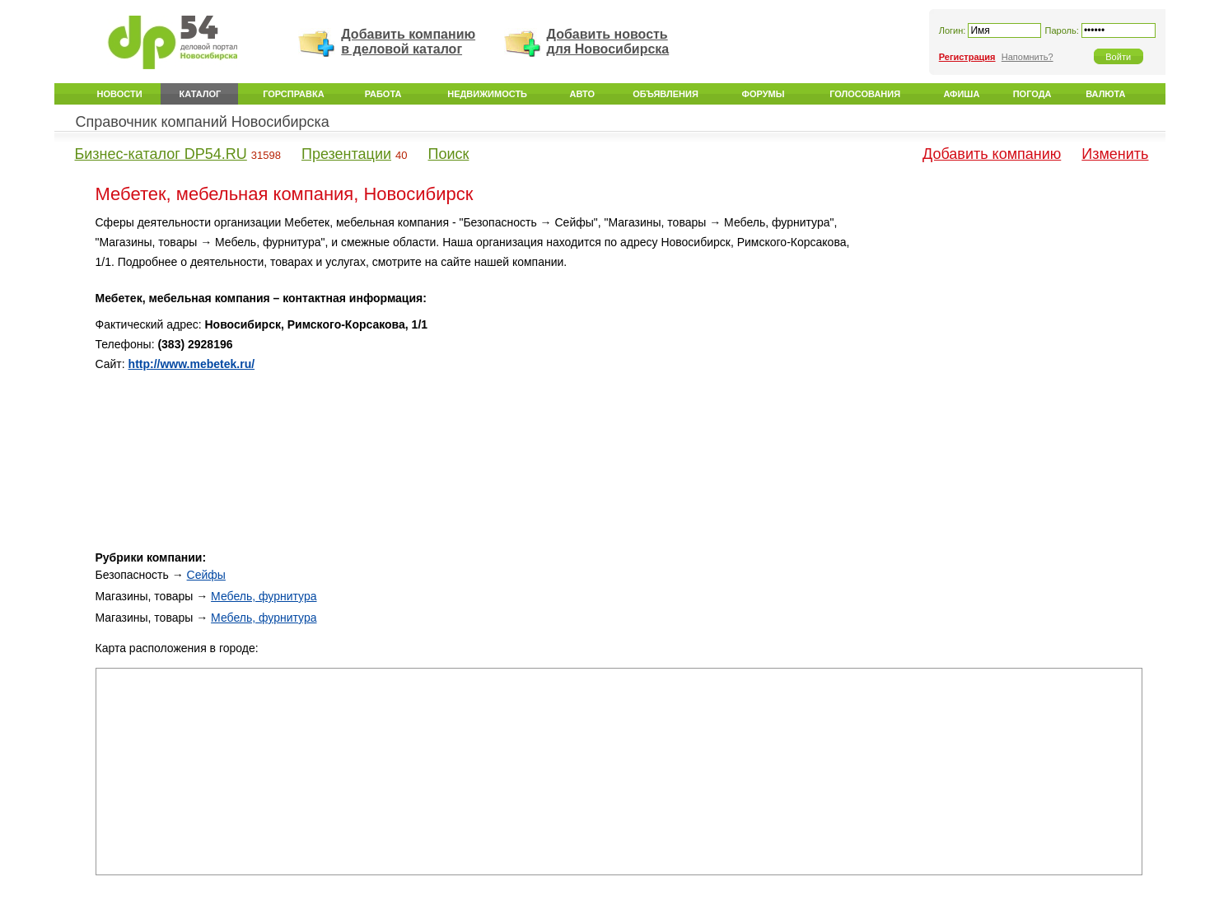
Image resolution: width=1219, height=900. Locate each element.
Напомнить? (1027, 57)
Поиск (448, 154)
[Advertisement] (1002, 328)
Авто (582, 94)
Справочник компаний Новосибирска (202, 122)
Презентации (346, 154)
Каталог (201, 94)
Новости (119, 94)
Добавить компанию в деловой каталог (408, 41)
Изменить (1114, 154)
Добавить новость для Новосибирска (608, 41)
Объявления (665, 94)
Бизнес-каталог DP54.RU (161, 154)
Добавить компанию (991, 154)
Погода (1032, 94)
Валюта (1105, 94)
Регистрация (967, 57)
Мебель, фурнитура (263, 596)
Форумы (763, 94)
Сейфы (206, 574)
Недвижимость (487, 94)
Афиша (961, 94)
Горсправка (293, 94)
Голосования (864, 94)
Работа (383, 94)
